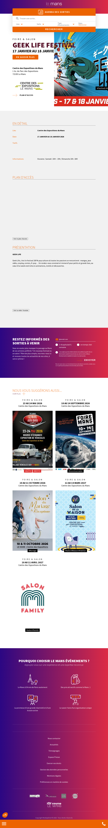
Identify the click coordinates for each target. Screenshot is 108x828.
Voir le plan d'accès (20, 239)
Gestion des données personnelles (54, 769)
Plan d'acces (26, 95)
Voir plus (17, 394)
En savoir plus (25, 57)
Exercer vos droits (54, 763)
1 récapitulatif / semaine (65, 345)
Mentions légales (54, 776)
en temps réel (86, 344)
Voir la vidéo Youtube (20, 310)
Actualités (54, 744)
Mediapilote (47, 818)
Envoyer (89, 360)
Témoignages (54, 751)
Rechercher (54, 29)
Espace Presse (54, 757)
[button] (5, 815)
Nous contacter (54, 738)
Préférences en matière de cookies (54, 782)
